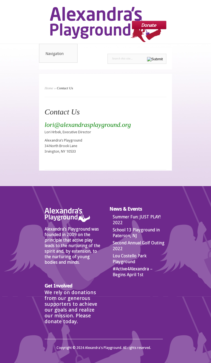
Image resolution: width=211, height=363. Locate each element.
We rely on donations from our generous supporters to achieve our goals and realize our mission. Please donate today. (71, 306)
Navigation (58, 53)
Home (49, 88)
